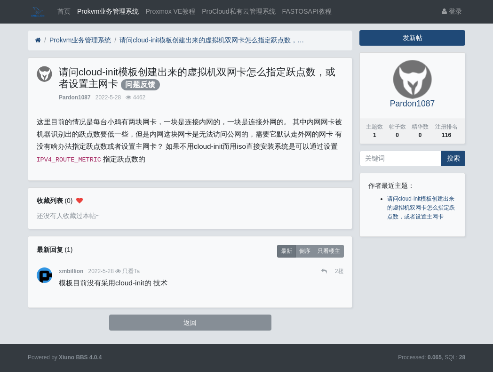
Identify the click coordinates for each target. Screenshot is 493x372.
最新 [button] (286, 251)
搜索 (453, 158)
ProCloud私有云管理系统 (238, 11)
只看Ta (131, 271)
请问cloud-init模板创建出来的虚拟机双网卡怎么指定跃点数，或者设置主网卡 (213, 40)
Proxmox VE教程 (170, 11)
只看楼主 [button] (329, 251)
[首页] (38, 40)
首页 (64, 11)
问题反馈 (140, 85)
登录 (452, 11)
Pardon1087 (74, 97)
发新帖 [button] (412, 37)
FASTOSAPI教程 (307, 11)
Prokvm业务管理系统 (108, 11)
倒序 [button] (304, 251)
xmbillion (71, 271)
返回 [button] (190, 322)
